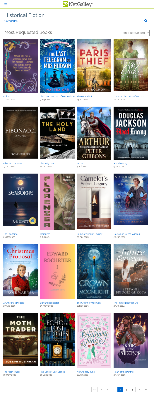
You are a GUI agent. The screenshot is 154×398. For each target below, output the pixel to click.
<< (94, 389)
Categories (11, 20)
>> (146, 389)
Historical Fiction (24, 15)
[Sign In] (5, 4)
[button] (20, 66)
